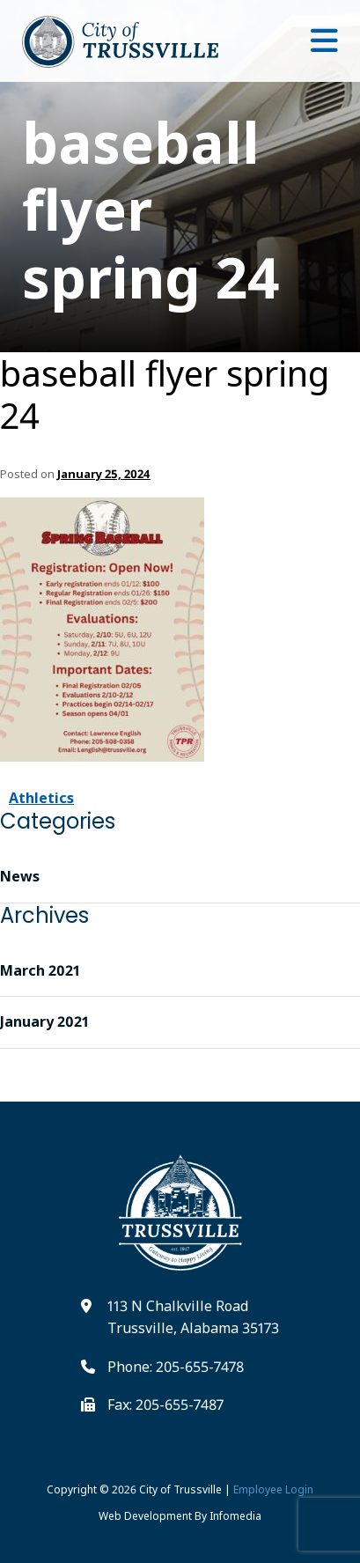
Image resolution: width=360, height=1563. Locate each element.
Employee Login (273, 1489)
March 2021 (40, 970)
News (20, 876)
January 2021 (44, 1021)
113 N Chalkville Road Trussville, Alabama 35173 (193, 1317)
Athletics (41, 797)
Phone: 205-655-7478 (175, 1366)
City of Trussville (180, 1489)
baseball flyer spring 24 (164, 394)
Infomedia (235, 1515)
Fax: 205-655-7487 (165, 1404)
